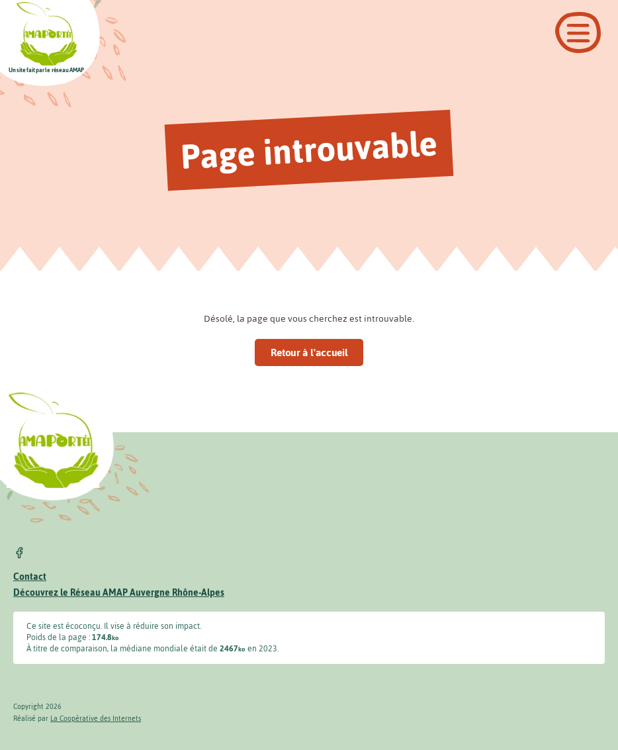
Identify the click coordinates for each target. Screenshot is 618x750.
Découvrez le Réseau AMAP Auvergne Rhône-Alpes (118, 593)
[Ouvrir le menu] (578, 33)
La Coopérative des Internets (95, 719)
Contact (29, 577)
